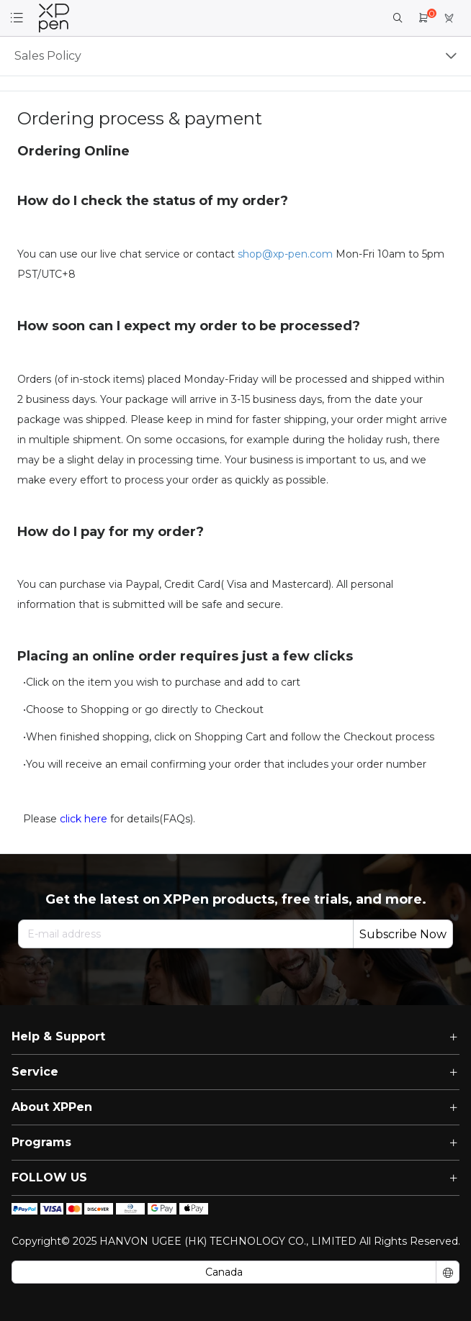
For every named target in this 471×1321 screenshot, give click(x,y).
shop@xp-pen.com (285, 254)
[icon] (24, 1209)
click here (83, 818)
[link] (54, 18)
